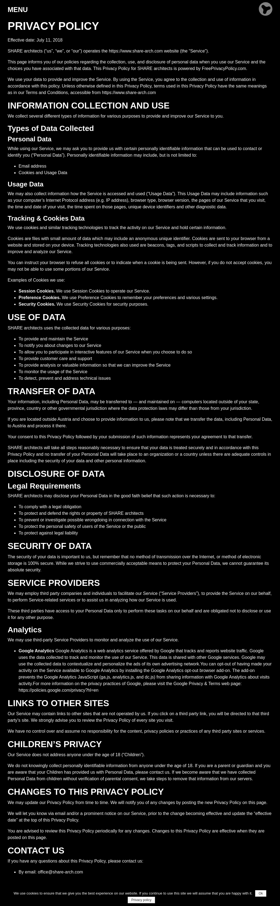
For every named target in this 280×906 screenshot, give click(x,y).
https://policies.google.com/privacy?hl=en (58, 690)
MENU (18, 9)
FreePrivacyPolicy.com (224, 68)
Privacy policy (141, 900)
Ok (261, 893)
